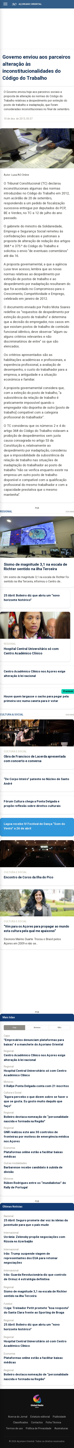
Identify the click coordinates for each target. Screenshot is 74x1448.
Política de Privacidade (38, 1428)
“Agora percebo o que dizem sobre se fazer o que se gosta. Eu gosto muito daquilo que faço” (36, 1101)
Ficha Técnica (53, 1422)
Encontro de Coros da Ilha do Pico (28, 877)
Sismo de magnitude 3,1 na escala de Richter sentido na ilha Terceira (35, 566)
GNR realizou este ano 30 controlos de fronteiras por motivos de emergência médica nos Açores (36, 1136)
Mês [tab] (59, 1027)
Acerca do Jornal (17, 1416)
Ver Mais (70, 512)
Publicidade (59, 1416)
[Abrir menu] (5, 4)
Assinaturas (61, 1428)
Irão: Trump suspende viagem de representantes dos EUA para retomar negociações (31, 1258)
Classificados (20, 1422)
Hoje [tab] (14, 1027)
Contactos (37, 1422)
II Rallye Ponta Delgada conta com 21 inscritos (36, 1086)
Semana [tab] (37, 1027)
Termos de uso (14, 1428)
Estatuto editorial (40, 1416)
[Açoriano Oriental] (37, 1408)
